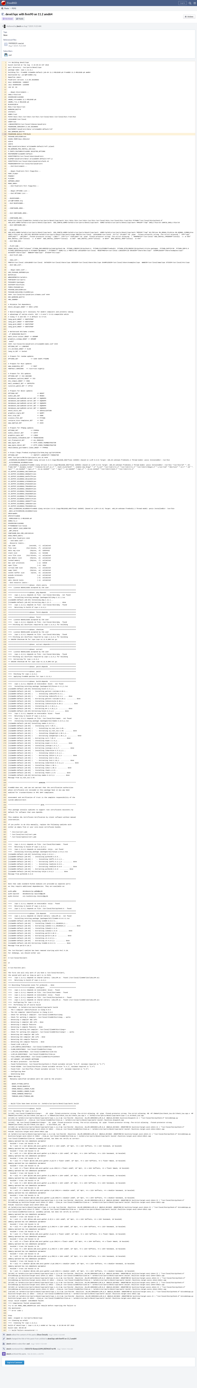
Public (21, 18)
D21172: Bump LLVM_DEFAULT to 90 (40, 1349)
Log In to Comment (14, 1362)
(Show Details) (42, 1334)
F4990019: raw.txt (16, 43)
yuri (10, 55)
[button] (194, 3)
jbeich (19, 26)
